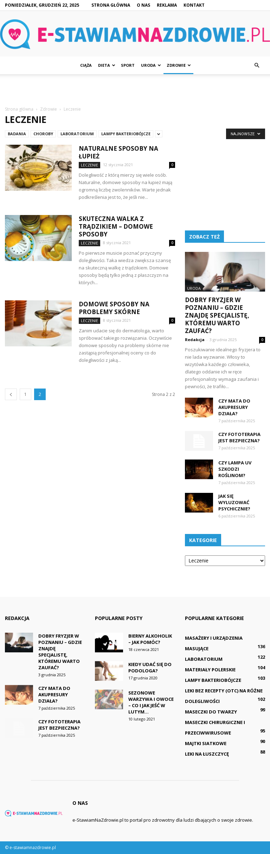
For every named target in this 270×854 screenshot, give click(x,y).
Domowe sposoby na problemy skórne (114, 308)
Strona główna (110, 5)
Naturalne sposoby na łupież (118, 152)
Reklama (167, 5)
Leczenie (89, 165)
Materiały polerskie (210, 669)
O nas (143, 5)
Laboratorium (77, 133)
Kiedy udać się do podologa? (150, 667)
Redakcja (195, 339)
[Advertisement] (135, 89)
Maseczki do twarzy (211, 712)
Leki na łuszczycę (207, 754)
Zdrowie (179, 65)
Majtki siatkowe (205, 743)
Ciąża (86, 65)
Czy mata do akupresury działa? (234, 407)
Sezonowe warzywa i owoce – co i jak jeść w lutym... (151, 702)
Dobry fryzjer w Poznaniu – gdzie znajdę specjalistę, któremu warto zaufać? (217, 315)
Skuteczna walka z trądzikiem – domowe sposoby (116, 226)
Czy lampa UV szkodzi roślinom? (234, 468)
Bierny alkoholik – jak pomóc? (150, 639)
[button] (256, 65)
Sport (128, 65)
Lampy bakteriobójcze (125, 133)
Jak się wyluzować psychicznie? (234, 502)
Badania (17, 133)
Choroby (43, 133)
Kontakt (194, 5)
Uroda (151, 65)
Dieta (106, 65)
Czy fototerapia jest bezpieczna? (239, 437)
